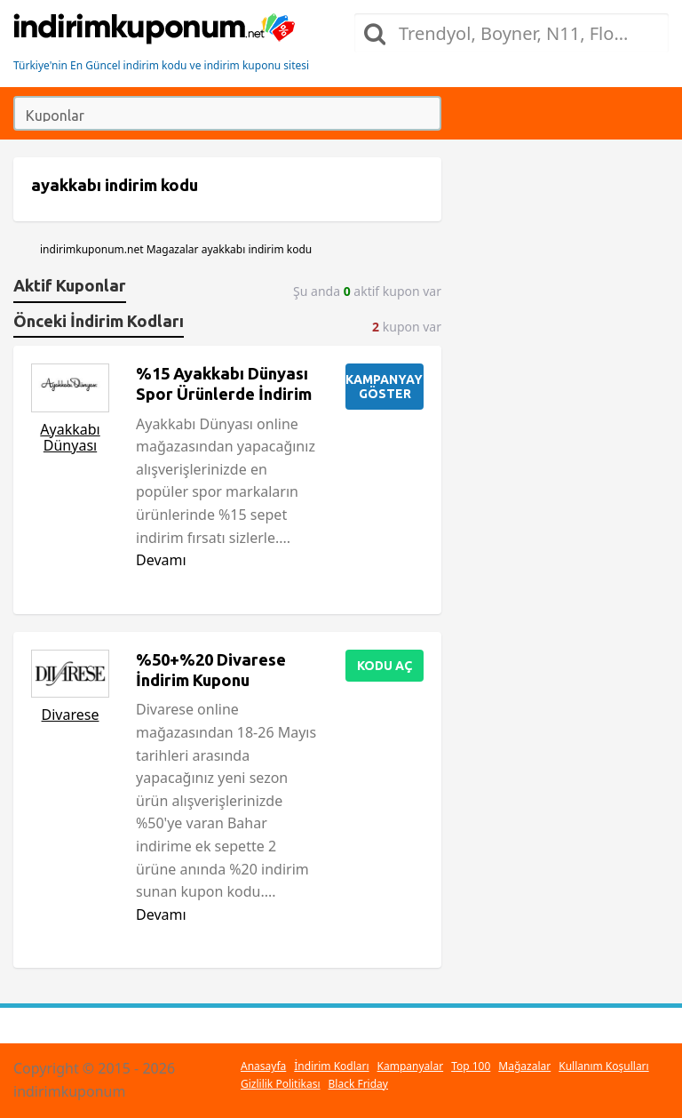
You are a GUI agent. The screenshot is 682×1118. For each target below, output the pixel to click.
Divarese (70, 714)
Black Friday (358, 1083)
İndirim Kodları (331, 1066)
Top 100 (470, 1066)
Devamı (161, 560)
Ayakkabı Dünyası (69, 437)
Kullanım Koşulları (603, 1066)
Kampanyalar (410, 1066)
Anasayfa (263, 1066)
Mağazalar (524, 1066)
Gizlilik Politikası (281, 1083)
